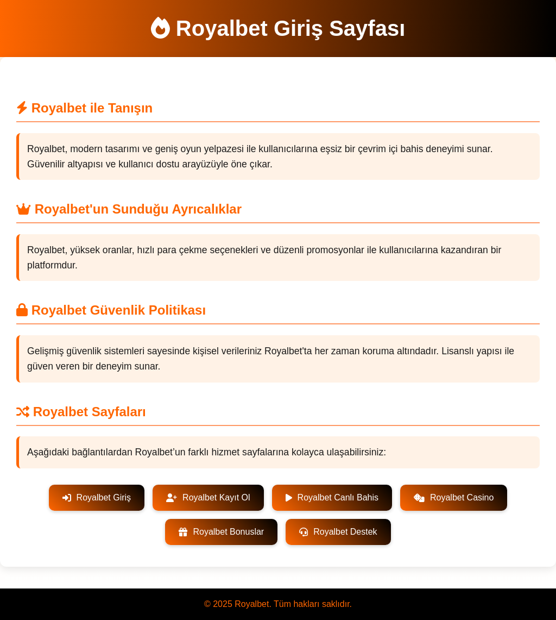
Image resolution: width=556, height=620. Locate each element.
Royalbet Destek (338, 531)
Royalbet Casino (454, 497)
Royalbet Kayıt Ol (208, 497)
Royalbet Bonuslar (221, 531)
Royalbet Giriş (96, 497)
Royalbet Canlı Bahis (332, 497)
